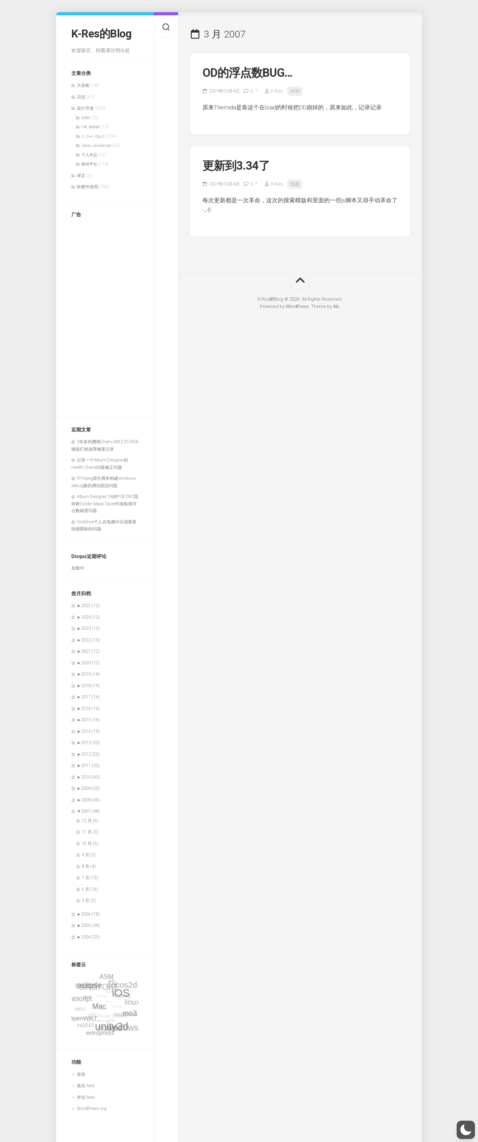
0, (253, 91)
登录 (81, 1074)
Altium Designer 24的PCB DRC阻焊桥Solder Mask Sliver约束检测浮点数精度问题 (104, 503)
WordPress (297, 306)
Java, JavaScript (96, 145)
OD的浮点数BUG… (247, 73)
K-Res (277, 91)
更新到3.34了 (236, 165)
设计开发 (85, 108)
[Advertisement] (95, 314)
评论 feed (86, 1097)
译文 (81, 175)
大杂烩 (83, 85)
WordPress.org (91, 1108)
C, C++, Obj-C (93, 136)
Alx (336, 306)
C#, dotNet (90, 127)
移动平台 (89, 164)
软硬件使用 (87, 186)
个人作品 (89, 155)
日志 (81, 96)
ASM (85, 117)
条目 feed (86, 1085)
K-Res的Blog (101, 33)
